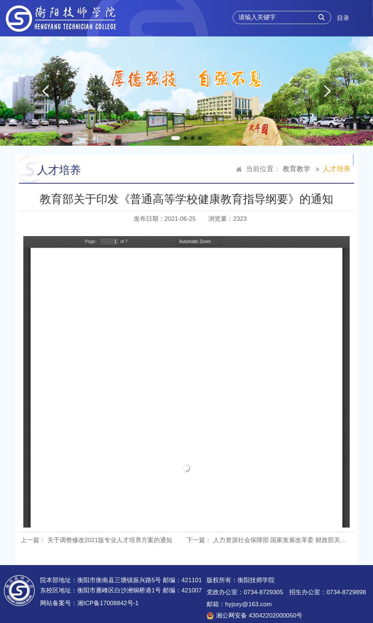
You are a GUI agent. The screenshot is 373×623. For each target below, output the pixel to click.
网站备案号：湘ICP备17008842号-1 (89, 603)
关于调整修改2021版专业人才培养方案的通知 (109, 540)
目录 (343, 18)
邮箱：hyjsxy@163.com (239, 604)
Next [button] (327, 91)
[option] (186, 91)
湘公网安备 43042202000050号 (259, 615)
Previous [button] (45, 91)
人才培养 (336, 169)
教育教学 (296, 169)
